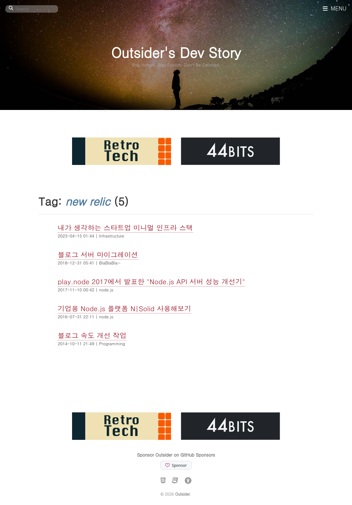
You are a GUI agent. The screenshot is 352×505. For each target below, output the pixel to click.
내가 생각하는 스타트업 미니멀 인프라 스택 (125, 227)
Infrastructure (111, 236)
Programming (112, 343)
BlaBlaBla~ (110, 263)
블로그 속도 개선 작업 (92, 335)
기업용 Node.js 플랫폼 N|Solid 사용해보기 (124, 308)
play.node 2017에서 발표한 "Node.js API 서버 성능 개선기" (151, 281)
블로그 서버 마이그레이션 (98, 254)
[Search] (32, 9)
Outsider (182, 494)
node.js (106, 289)
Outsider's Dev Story (176, 52)
